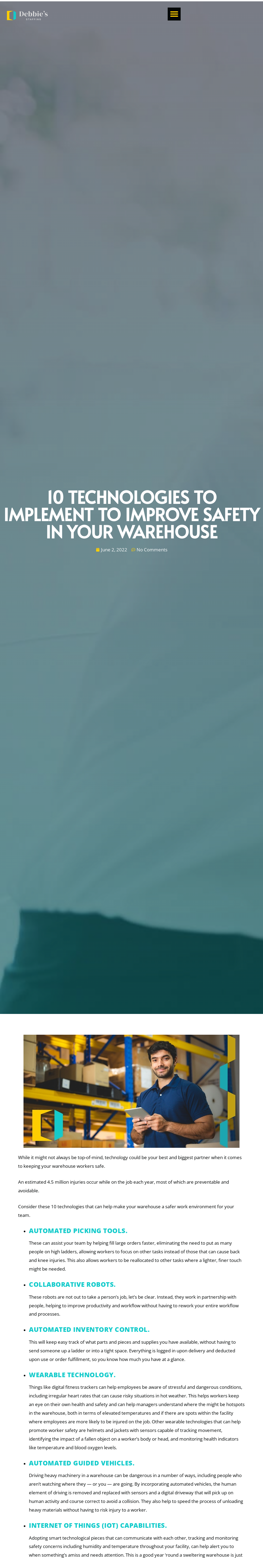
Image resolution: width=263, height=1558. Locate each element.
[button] (251, 14)
